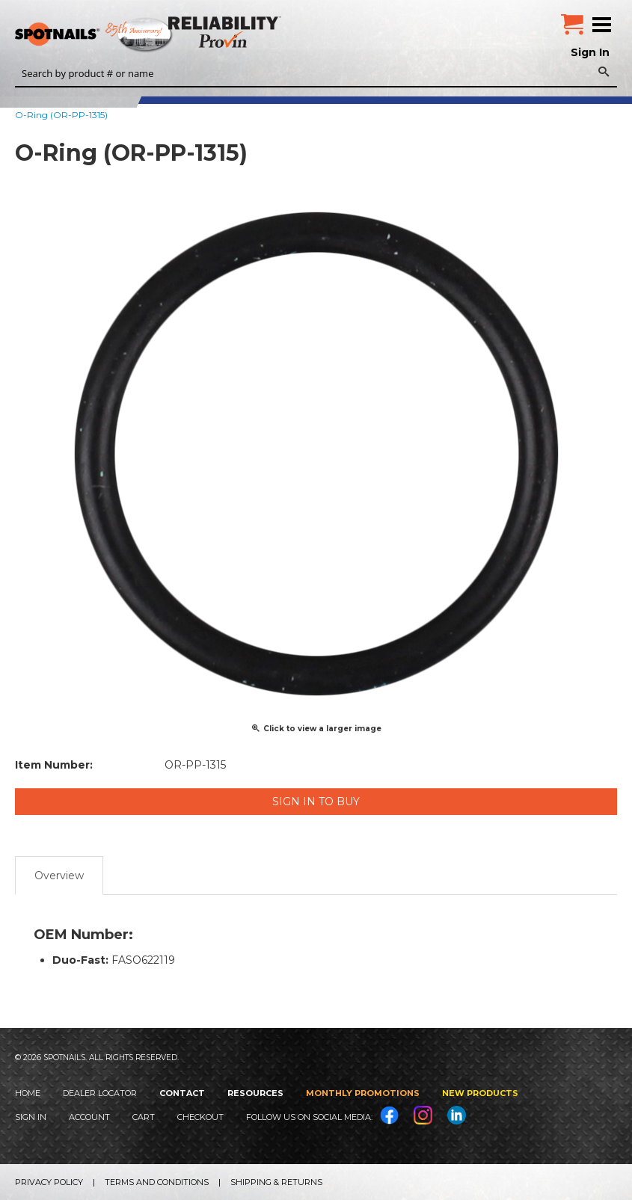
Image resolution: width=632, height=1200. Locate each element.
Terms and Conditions (157, 1182)
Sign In (590, 52)
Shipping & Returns (276, 1182)
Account (89, 1117)
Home (27, 1093)
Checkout (200, 1117)
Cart (143, 1117)
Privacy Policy (49, 1182)
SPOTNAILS (112, 35)
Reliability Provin (226, 32)
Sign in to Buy (316, 801)
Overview (59, 875)
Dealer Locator (100, 1093)
